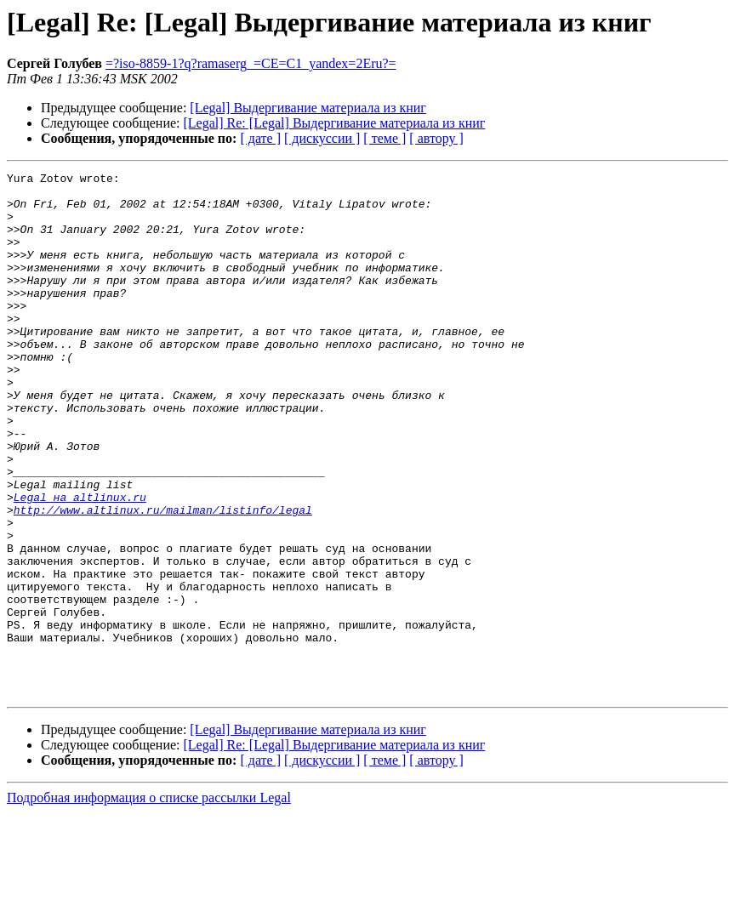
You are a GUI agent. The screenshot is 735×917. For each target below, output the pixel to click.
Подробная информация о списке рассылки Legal (149, 902)
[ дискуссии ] (322, 138)
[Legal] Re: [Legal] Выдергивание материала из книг (335, 123)
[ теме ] (384, 138)
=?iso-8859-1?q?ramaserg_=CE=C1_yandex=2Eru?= (250, 63)
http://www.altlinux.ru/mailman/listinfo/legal (163, 578)
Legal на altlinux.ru (80, 563)
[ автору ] (436, 138)
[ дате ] (260, 138)
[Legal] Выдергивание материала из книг (308, 107)
